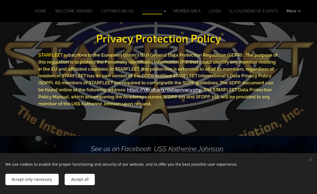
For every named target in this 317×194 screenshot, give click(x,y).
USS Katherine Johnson (188, 149)
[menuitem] (87, 11)
